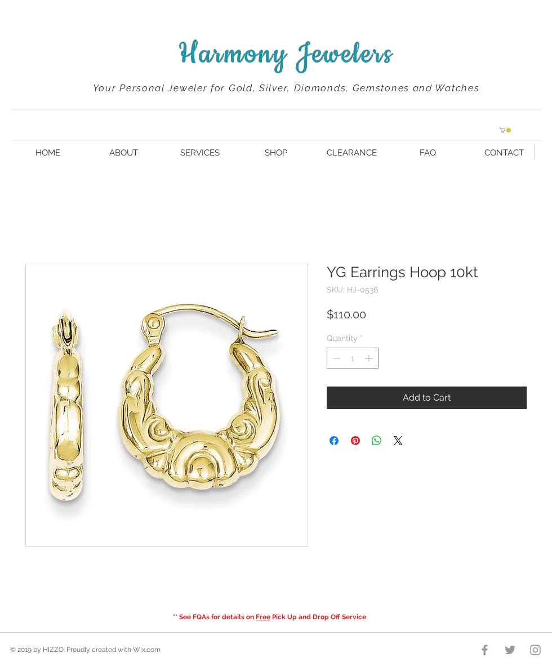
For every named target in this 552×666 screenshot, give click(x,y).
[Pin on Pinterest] (355, 440)
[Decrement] (335, 358)
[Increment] (370, 358)
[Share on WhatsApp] (377, 440)
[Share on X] (398, 440)
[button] (505, 130)
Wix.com (147, 650)
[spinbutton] (352, 358)
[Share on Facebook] (334, 440)
